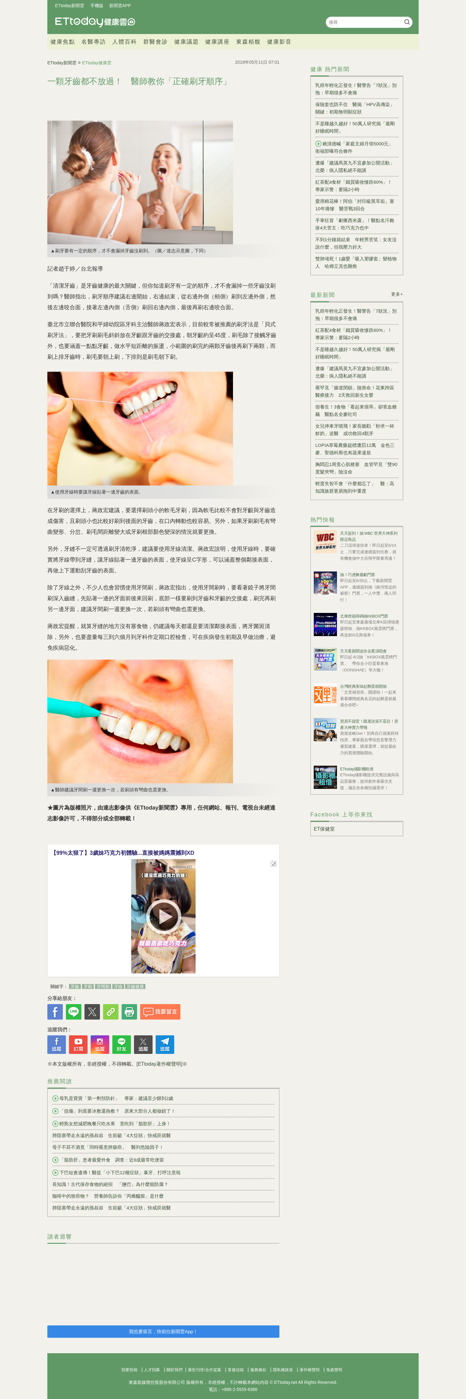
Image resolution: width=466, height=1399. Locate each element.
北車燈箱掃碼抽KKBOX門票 (364, 616)
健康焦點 (62, 42)
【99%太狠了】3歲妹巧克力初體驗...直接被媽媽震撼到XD (122, 853)
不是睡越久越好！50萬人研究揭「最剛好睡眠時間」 (355, 127)
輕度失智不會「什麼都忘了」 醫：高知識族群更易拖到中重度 (354, 487)
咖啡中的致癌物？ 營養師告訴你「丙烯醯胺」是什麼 (108, 1196)
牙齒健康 (135, 986)
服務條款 (258, 1369)
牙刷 (88, 986)
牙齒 (75, 986)
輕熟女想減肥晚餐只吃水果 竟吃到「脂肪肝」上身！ (111, 1124)
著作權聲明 (310, 1369)
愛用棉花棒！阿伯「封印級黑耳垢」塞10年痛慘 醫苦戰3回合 (354, 205)
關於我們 (174, 1369)
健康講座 (217, 42)
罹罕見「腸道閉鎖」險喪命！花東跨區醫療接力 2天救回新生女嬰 (354, 391)
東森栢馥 (248, 42)
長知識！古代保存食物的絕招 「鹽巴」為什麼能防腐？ (110, 1184)
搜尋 (407, 22)
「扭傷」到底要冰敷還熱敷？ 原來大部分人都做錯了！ (113, 1111)
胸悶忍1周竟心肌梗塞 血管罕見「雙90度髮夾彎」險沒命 (356, 468)
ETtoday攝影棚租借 (356, 769)
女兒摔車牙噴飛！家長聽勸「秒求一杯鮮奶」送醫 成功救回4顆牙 (354, 429)
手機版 (96, 5)
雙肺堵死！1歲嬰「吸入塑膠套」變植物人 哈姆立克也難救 (356, 262)
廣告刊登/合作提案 (204, 1369)
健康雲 (95, 22)
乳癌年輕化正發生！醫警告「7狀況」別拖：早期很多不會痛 (356, 89)
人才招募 (152, 1369)
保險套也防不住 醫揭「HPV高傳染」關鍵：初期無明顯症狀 (355, 108)
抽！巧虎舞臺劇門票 (357, 574)
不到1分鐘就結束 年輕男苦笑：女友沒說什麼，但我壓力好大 (356, 243)
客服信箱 (236, 1369)
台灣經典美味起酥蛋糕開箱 (363, 686)
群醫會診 (155, 42)
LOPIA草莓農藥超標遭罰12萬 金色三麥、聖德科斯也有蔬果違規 (355, 449)
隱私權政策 (283, 1369)
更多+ (397, 294)
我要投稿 (129, 1369)
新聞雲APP (120, 5)
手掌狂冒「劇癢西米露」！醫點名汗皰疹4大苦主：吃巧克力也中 (354, 224)
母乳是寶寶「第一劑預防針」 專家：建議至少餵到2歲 (112, 1098)
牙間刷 (103, 986)
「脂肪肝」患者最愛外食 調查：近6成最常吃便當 (108, 1160)
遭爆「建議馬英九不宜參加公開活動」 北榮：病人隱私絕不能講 (356, 166)
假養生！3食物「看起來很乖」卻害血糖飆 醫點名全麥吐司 (356, 410)
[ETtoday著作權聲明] (159, 1064)
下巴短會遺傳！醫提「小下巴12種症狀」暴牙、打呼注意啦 (116, 1173)
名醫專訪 (93, 42)
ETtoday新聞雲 (69, 5)
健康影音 (279, 42)
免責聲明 (334, 1369)
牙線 (118, 986)
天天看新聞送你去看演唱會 (363, 651)
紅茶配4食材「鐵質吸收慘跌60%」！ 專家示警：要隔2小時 (356, 185)
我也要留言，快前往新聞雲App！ (163, 1331)
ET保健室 (324, 829)
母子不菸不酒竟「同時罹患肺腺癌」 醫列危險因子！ (108, 1147)
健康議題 (186, 42)
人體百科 (124, 42)
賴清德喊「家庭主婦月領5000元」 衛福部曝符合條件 (356, 147)
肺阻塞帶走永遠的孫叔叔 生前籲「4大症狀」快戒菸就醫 (111, 1135)
